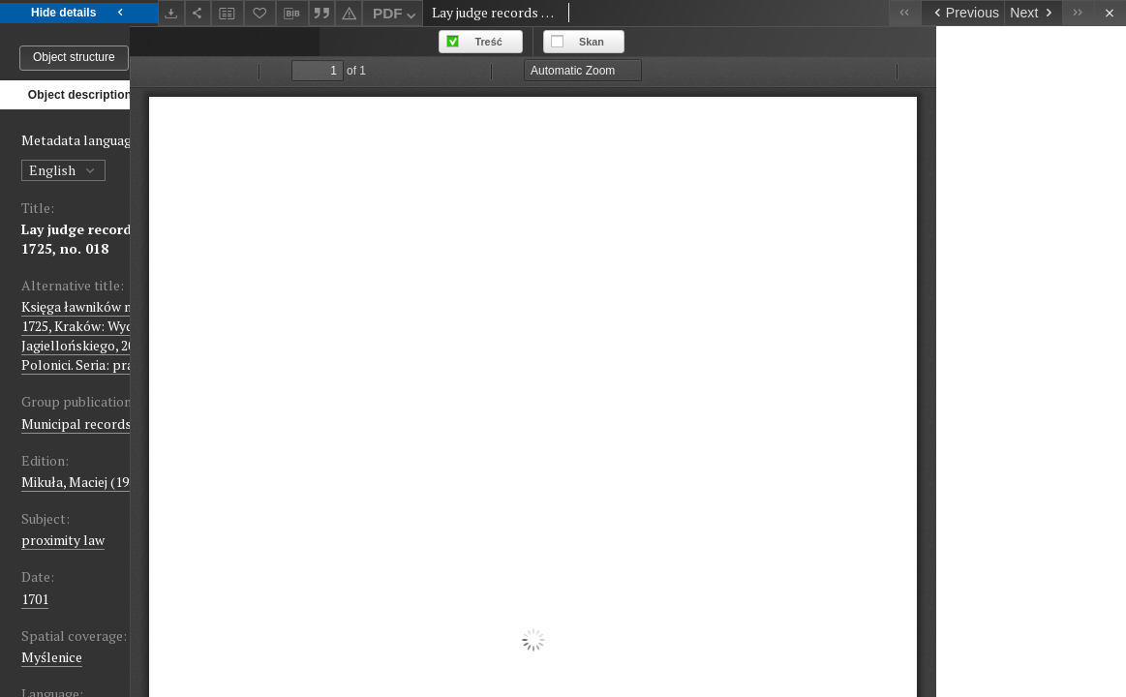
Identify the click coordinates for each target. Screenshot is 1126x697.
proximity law (63, 539)
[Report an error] (348, 13)
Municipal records (76, 423)
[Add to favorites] (260, 13)
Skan (781, 41)
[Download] (171, 13)
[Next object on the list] (1033, 13)
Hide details (79, 13)
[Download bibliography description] (292, 13)
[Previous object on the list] (962, 13)
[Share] (198, 13)
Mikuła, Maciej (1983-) (87, 481)
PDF (396, 16)
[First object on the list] (905, 13)
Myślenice (51, 657)
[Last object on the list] (1078, 13)
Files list (239, 94)
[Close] (1110, 13)
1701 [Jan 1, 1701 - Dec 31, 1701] (34, 599)
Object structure (74, 57)
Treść (678, 41)
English (63, 170)
